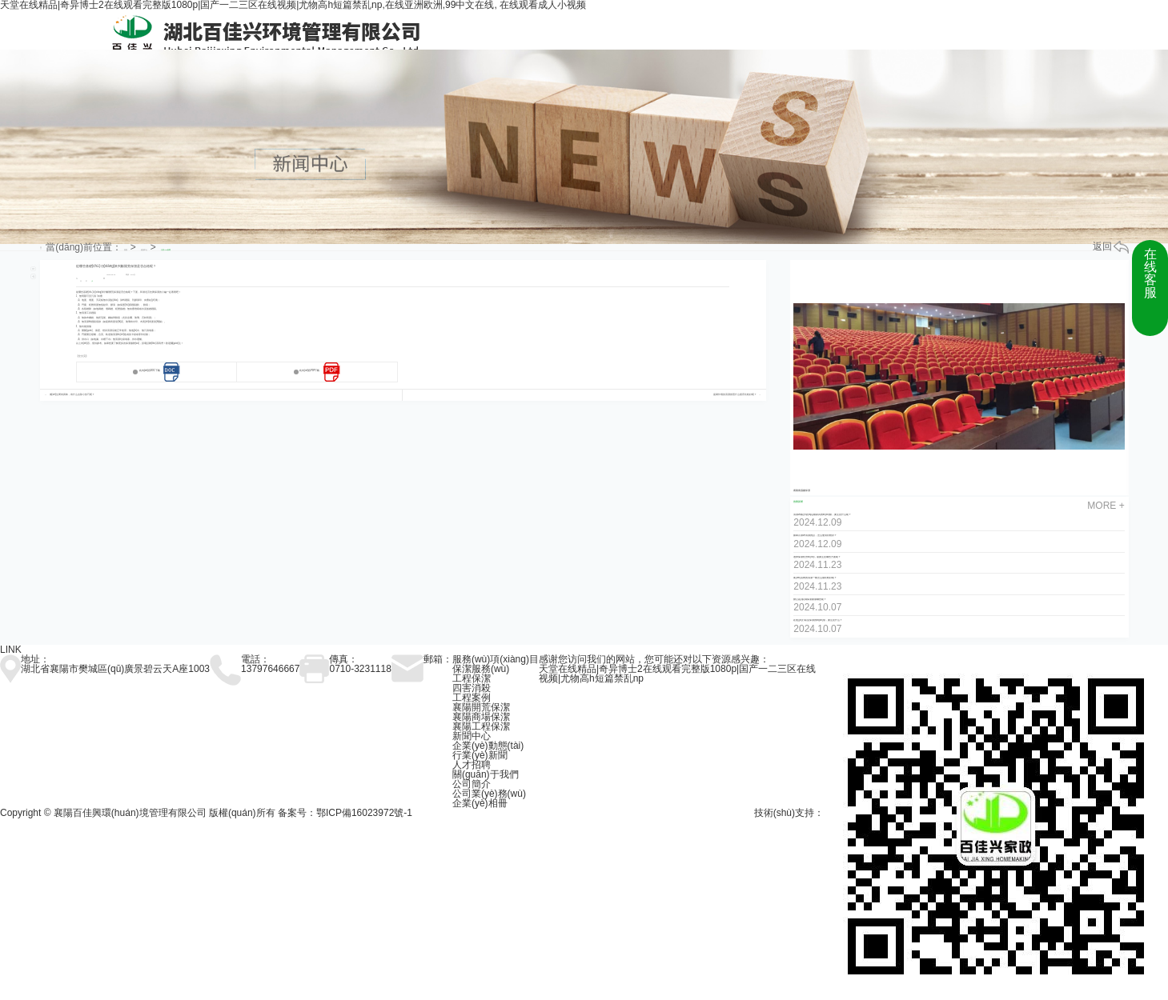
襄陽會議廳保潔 (801, 491)
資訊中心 (144, 249)
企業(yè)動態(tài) (488, 745)
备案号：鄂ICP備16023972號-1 (345, 812)
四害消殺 (471, 688)
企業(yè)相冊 (480, 803)
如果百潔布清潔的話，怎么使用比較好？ (815, 535)
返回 (1111, 247)
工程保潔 (471, 678)
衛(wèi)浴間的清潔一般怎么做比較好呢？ (815, 578)
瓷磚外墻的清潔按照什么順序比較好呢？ (735, 395)
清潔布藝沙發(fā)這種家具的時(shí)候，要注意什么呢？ (822, 515)
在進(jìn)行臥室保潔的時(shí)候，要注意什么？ (817, 620)
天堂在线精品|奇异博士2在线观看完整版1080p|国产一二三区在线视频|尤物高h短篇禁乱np (677, 673)
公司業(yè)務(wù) (489, 793)
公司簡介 (471, 784)
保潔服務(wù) (480, 668)
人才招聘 (471, 764)
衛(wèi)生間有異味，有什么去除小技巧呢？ (72, 395)
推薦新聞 (798, 502)
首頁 (125, 249)
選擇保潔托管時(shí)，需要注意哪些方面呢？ (817, 557)
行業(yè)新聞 (166, 249)
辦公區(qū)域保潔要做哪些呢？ (809, 599)
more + (1105, 505)
